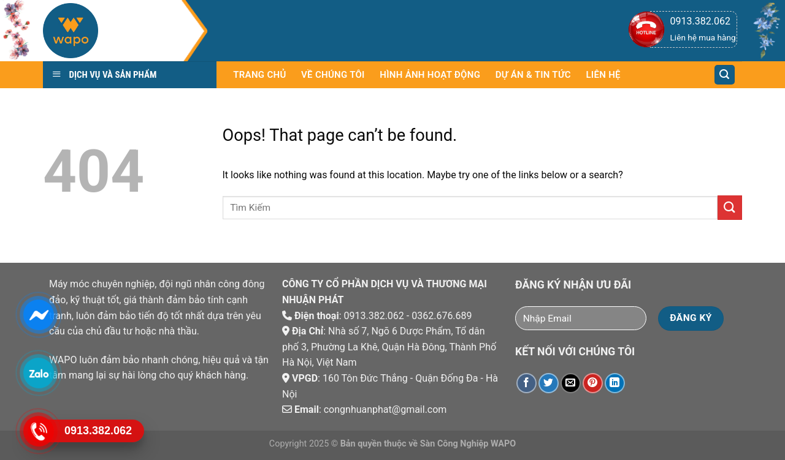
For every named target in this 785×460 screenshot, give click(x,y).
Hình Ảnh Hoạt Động (430, 74)
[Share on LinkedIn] (615, 383)
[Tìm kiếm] (724, 75)
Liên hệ (603, 74)
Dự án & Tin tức (533, 74)
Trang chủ (259, 74)
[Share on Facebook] (526, 383)
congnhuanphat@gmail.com (385, 409)
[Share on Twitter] (548, 383)
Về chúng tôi (333, 74)
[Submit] (730, 207)
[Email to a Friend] (571, 383)
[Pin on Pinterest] (593, 383)
